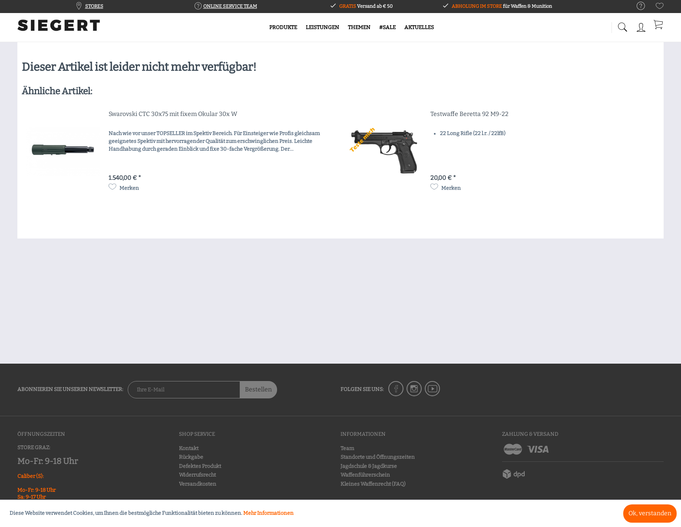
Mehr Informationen (268, 513)
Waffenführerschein (365, 475)
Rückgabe (191, 457)
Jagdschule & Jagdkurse (368, 466)
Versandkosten (197, 484)
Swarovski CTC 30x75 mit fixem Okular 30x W (173, 114)
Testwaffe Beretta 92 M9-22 (469, 114)
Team (347, 448)
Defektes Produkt (200, 466)
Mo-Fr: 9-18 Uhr (47, 461)
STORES (94, 6)
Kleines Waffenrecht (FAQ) (373, 484)
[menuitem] (636, 6)
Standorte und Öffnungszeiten (377, 457)
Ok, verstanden (649, 513)
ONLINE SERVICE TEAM (230, 6)
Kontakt (188, 448)
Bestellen (258, 389)
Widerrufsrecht (197, 475)
